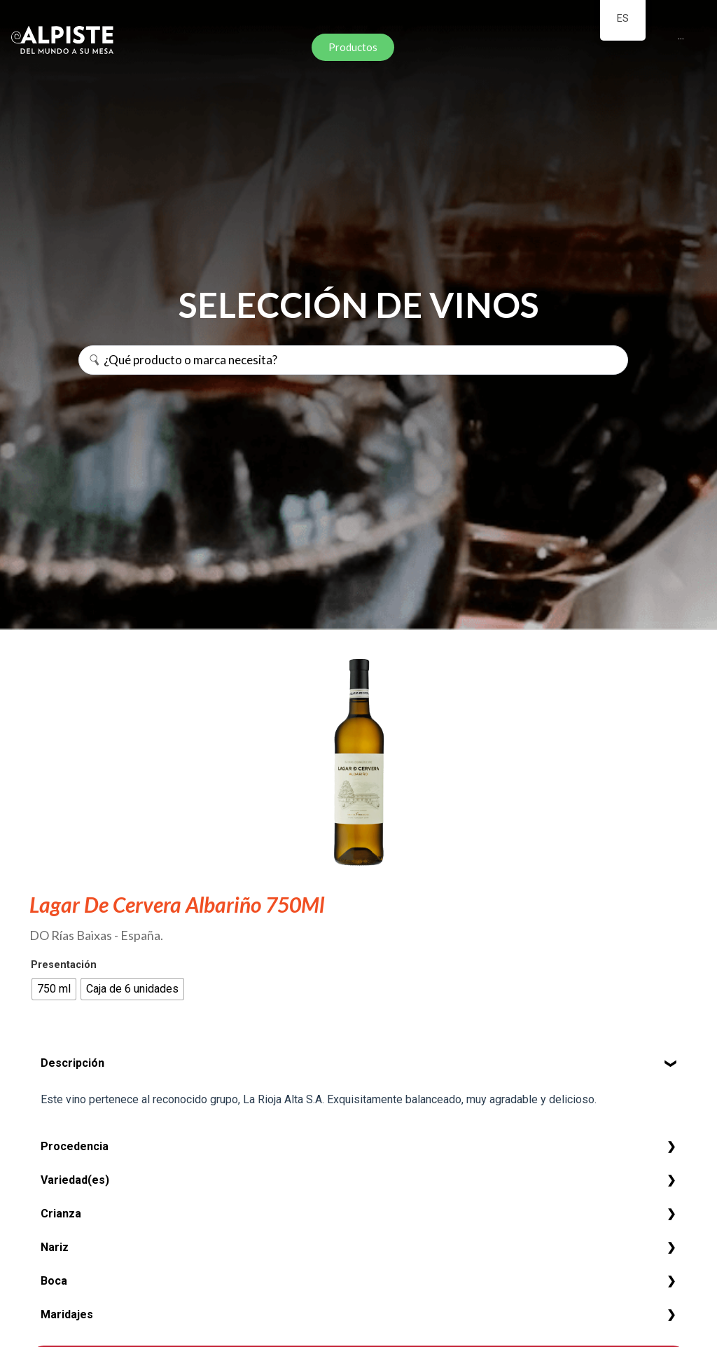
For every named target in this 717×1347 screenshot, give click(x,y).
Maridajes (67, 1314)
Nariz (55, 1247)
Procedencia (75, 1146)
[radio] (54, 989)
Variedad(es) (75, 1180)
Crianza (61, 1213)
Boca (54, 1280)
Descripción (72, 1063)
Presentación (64, 965)
